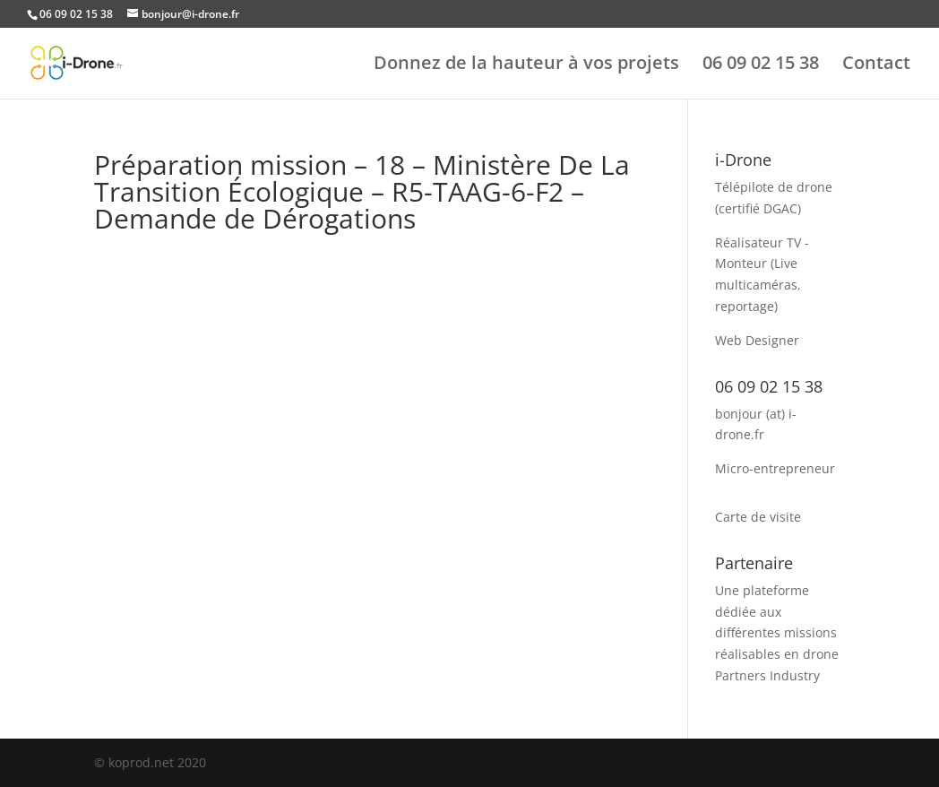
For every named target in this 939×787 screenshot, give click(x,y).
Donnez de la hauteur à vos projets (526, 65)
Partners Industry (767, 675)
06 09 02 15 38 (760, 65)
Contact (876, 65)
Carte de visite (758, 516)
